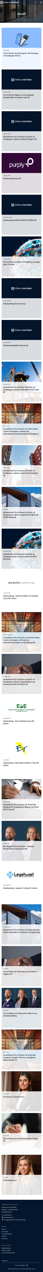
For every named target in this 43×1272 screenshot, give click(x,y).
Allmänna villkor (6, 1250)
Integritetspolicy (6, 1248)
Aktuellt (4, 1236)
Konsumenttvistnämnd (8, 1252)
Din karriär (5, 1238)
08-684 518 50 (7, 1215)
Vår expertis (5, 1231)
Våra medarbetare (7, 1234)
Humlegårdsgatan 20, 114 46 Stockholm (15, 1220)
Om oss (4, 1229)
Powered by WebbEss (21, 1265)
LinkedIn (4, 1260)
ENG (36, 2)
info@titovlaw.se (8, 1217)
